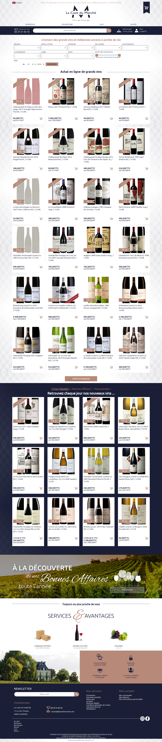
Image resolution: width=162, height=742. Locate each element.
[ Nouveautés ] (102, 388)
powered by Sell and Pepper (74, 740)
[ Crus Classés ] (60, 388)
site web (82, 740)
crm (93, 740)
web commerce (88, 740)
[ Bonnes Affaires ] (81, 388)
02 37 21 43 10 (56, 708)
